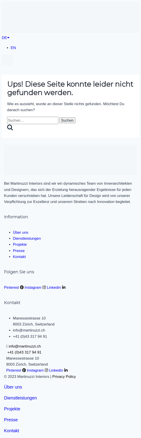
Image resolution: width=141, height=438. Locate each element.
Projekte (12, 408)
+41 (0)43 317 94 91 (23, 352)
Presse (11, 419)
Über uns (13, 387)
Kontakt (11, 430)
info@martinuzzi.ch (23, 346)
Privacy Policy (64, 377)
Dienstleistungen (20, 397)
